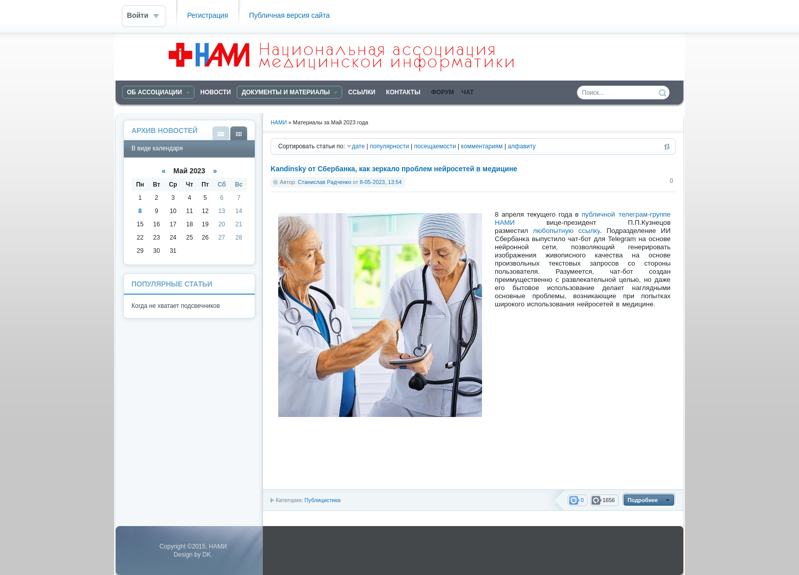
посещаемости (435, 146)
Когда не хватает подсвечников (175, 305)
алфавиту (522, 146)
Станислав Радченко (325, 182)
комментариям (482, 146)
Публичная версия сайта (289, 15)
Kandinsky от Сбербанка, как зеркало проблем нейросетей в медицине (394, 169)
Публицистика (322, 500)
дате (358, 146)
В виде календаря (238, 133)
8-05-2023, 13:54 (381, 182)
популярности (389, 146)
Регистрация (207, 15)
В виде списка (220, 133)
